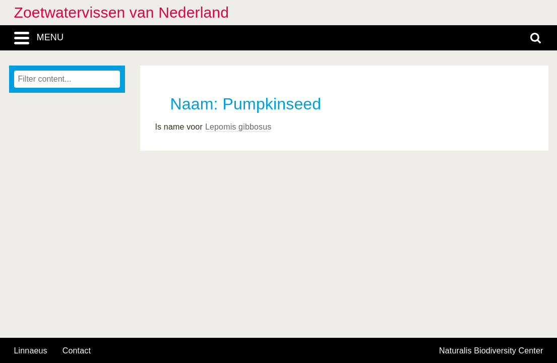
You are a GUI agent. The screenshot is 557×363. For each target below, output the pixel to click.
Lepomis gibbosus (238, 127)
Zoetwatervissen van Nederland (121, 12)
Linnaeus (30, 351)
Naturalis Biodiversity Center (491, 351)
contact (77, 350)
